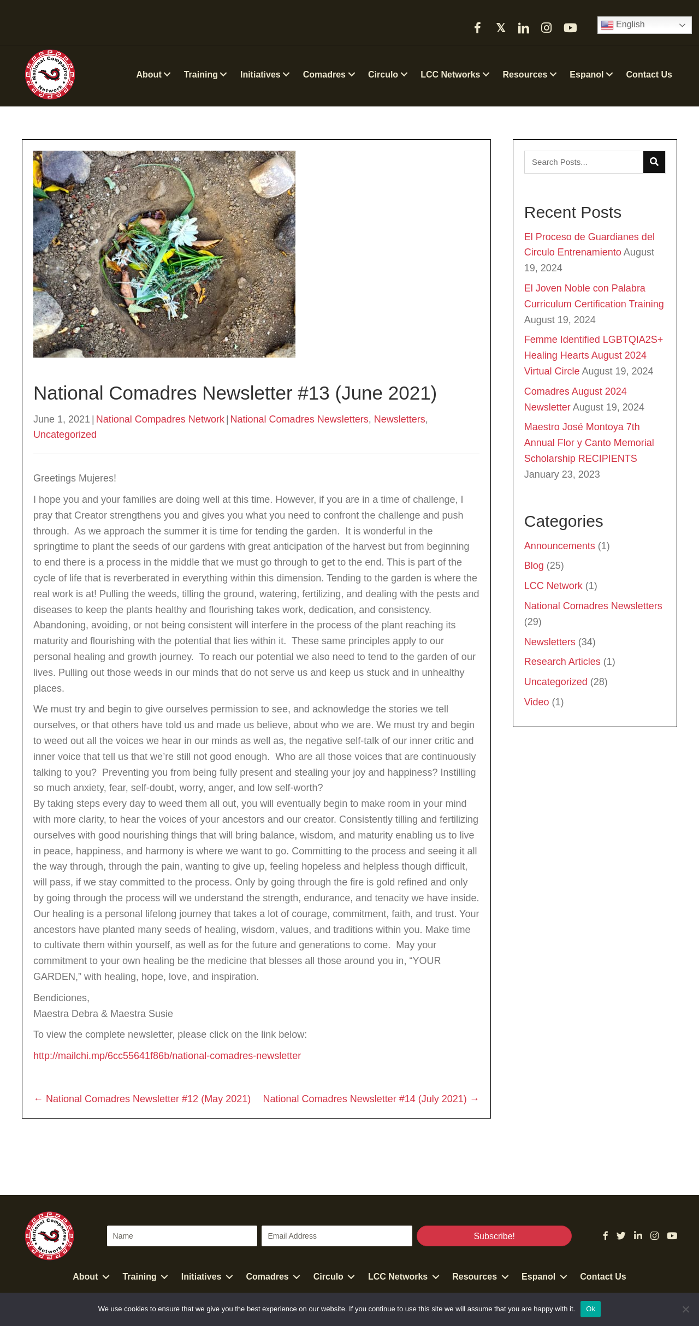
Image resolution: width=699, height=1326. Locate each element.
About (85, 1276)
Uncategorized (65, 434)
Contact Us (603, 1276)
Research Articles (562, 661)
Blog (534, 565)
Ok (590, 1309)
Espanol (538, 1276)
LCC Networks (398, 1276)
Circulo (328, 1276)
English (623, 25)
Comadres (267, 1276)
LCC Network (553, 585)
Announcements (559, 545)
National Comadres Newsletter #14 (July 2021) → (371, 1098)
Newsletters (399, 419)
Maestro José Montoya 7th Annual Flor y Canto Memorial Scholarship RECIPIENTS (589, 442)
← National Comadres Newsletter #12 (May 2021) (142, 1098)
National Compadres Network (160, 419)
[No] (685, 1309)
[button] (478, 28)
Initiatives (201, 1276)
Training (139, 1276)
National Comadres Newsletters (299, 419)
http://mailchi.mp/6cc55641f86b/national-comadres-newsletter (167, 1055)
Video (536, 702)
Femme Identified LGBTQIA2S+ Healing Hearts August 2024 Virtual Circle (594, 355)
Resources (474, 1276)
